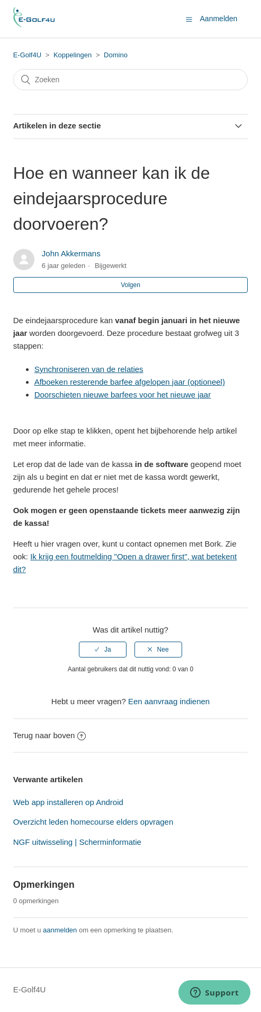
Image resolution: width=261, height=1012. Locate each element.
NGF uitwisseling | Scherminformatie (77, 841)
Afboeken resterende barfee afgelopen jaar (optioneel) (129, 381)
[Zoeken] (130, 79)
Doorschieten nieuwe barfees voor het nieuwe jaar (122, 394)
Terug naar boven (49, 735)
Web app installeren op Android (68, 802)
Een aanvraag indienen (169, 701)
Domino (116, 55)
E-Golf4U (27, 55)
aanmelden (60, 930)
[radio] (103, 650)
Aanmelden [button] (219, 18)
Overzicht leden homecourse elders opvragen (93, 821)
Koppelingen (72, 55)
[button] (189, 19)
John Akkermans (71, 253)
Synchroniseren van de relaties (88, 369)
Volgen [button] (130, 285)
